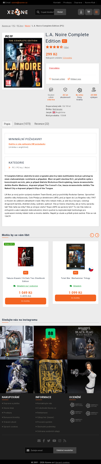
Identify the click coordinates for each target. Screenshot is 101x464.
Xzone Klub (90, 3)
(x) (66, 47)
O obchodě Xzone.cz (46, 408)
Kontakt (57, 3)
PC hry (20, 168)
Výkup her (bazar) (45, 417)
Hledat (60, 12)
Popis (7, 123)
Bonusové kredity (11, 417)
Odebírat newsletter (64, 450)
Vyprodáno (54, 68)
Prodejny (67, 3)
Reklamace (42, 413)
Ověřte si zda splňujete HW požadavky (27, 144)
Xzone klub (8, 408)
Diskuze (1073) (22, 123)
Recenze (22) (41, 123)
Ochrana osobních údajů (48, 431)
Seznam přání (57, 79)
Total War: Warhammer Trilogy (75, 278)
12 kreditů (67, 58)
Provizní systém (44, 422)
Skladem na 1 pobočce (27, 286)
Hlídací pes (74, 79)
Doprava (78, 3)
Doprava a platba (10, 403)
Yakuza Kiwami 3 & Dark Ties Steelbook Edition (26, 279)
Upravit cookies (10, 427)
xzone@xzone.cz (15, 3)
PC (13, 168)
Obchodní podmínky (46, 427)
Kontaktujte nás (44, 403)
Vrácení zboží (9, 422)
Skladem (77, 286)
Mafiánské (57, 109)
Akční (27, 168)
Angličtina (59, 112)
